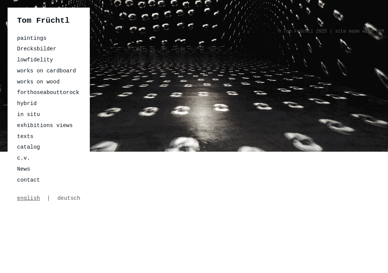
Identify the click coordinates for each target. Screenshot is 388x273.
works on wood (38, 82)
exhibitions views (45, 125)
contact (28, 180)
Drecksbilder (36, 49)
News (23, 169)
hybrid (27, 103)
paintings (32, 38)
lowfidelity (35, 60)
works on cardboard (46, 71)
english (28, 198)
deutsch (68, 198)
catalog (28, 147)
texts (25, 136)
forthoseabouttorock (48, 92)
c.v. (23, 158)
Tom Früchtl (43, 20)
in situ (28, 114)
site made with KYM (359, 31)
